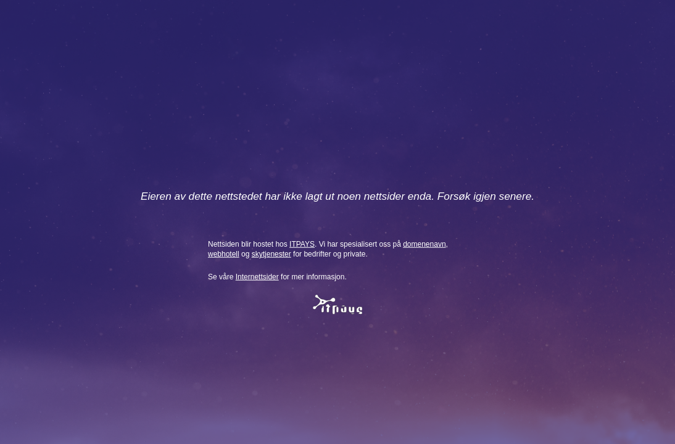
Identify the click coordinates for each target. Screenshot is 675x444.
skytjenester (271, 254)
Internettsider (257, 277)
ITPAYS (302, 243)
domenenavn (424, 243)
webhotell (223, 254)
